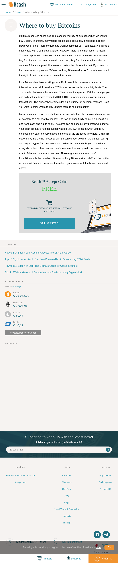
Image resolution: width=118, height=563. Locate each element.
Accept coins (20, 482)
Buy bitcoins (105, 475)
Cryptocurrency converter (23, 332)
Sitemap (67, 523)
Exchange (17, 286)
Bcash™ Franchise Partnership (20, 475)
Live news (66, 482)
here (98, 547)
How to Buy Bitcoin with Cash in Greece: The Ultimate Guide (38, 252)
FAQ (67, 496)
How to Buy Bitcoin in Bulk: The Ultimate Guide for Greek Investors (41, 266)
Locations (66, 475)
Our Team (66, 489)
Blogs (66, 502)
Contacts (67, 516)
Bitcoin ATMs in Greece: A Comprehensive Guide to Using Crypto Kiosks (44, 272)
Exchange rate (105, 482)
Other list (11, 244)
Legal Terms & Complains (66, 509)
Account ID (105, 489)
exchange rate (14, 281)
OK (109, 547)
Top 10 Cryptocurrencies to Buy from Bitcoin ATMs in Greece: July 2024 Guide (47, 259)
